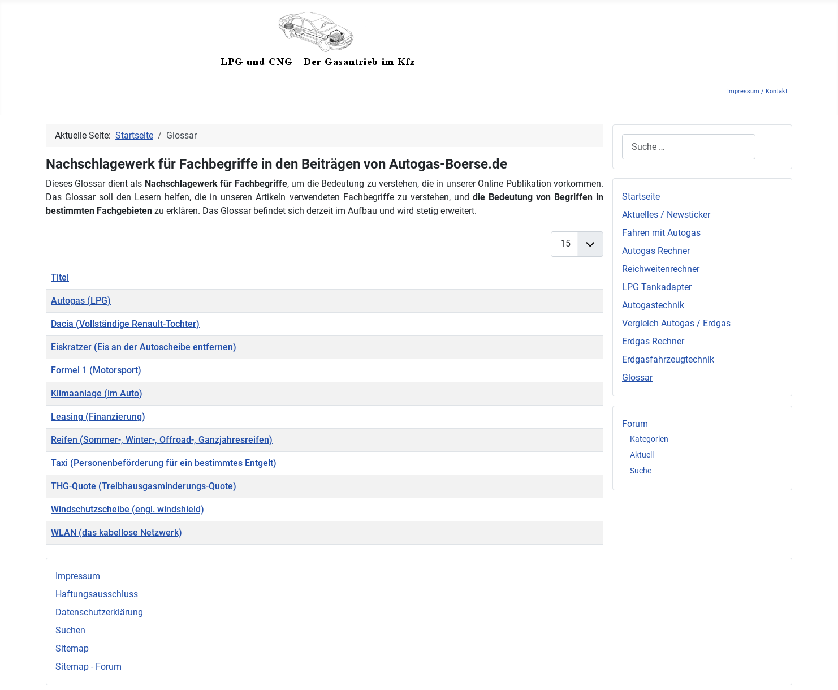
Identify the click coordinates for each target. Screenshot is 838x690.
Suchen (70, 630)
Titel (60, 277)
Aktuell (642, 454)
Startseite (641, 196)
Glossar (637, 377)
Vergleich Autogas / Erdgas (676, 323)
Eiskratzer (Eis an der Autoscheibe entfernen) (143, 347)
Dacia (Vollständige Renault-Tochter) (125, 323)
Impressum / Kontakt (757, 91)
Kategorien (649, 438)
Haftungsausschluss (96, 594)
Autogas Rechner (656, 250)
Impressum (77, 576)
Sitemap (72, 648)
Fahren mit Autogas (661, 232)
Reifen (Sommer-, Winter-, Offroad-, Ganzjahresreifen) (162, 439)
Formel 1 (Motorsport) (96, 370)
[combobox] (688, 146)
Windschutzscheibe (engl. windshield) (127, 509)
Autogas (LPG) (81, 300)
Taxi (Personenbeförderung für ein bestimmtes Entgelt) (164, 463)
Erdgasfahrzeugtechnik (668, 359)
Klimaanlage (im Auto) (96, 393)
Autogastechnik (653, 305)
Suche (640, 470)
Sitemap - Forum (88, 666)
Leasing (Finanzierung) (98, 416)
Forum (635, 424)
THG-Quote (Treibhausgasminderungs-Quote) (143, 486)
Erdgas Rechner (653, 341)
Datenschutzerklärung (99, 612)
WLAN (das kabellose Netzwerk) (116, 532)
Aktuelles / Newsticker (666, 214)
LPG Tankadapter (657, 287)
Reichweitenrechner (660, 269)
